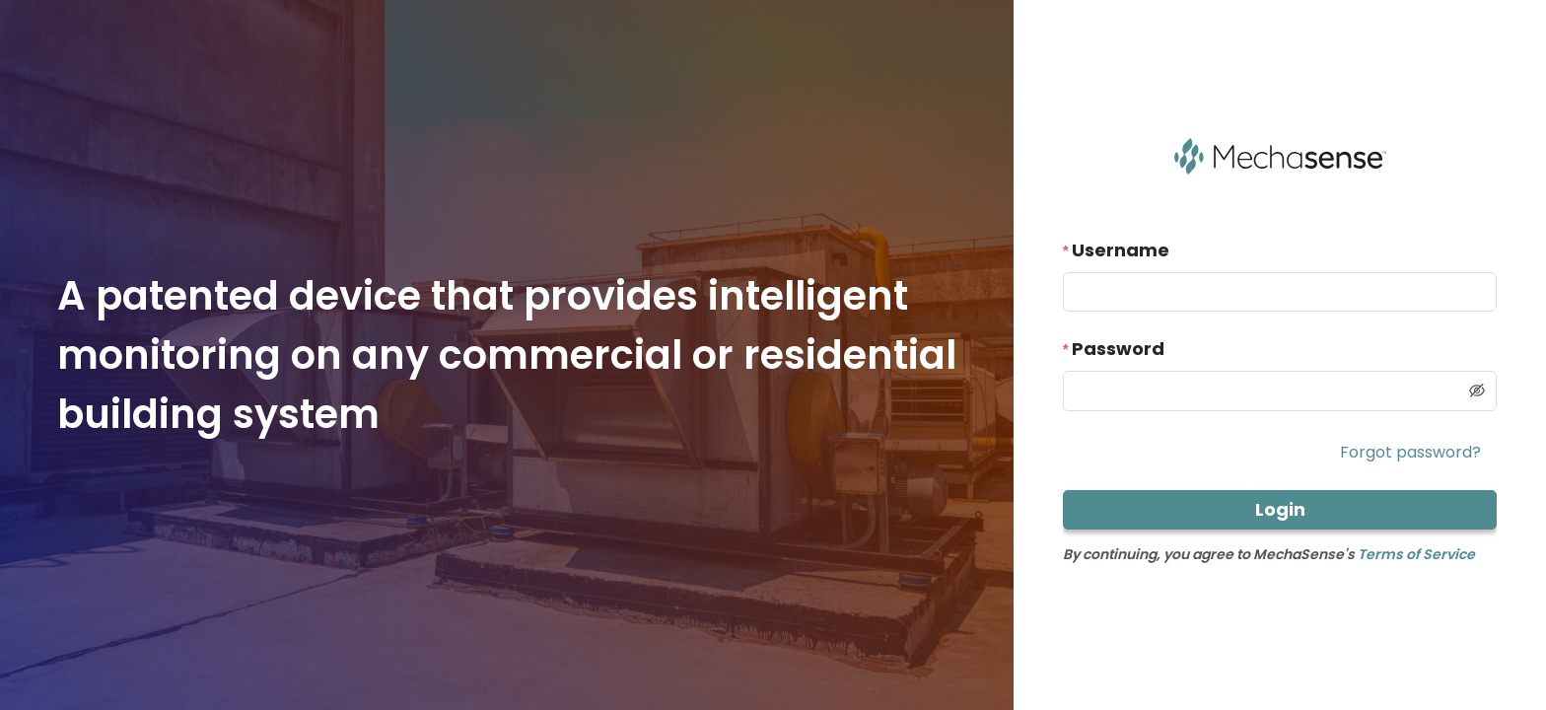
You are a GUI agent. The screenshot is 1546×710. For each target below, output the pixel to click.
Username (1120, 250)
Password (1118, 348)
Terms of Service (1416, 554)
